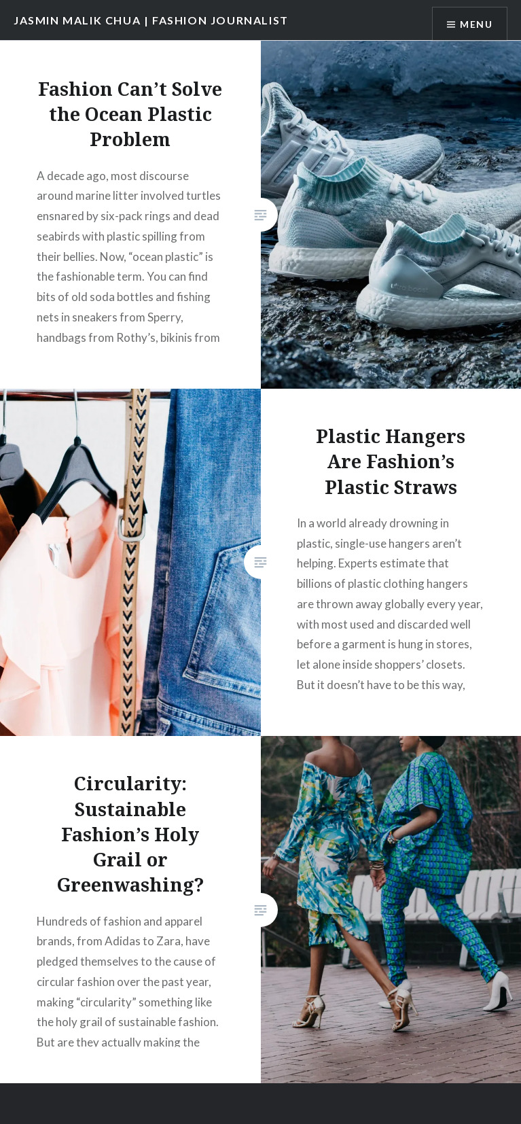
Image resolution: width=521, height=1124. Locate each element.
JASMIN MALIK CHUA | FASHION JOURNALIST (151, 20)
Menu (476, 24)
